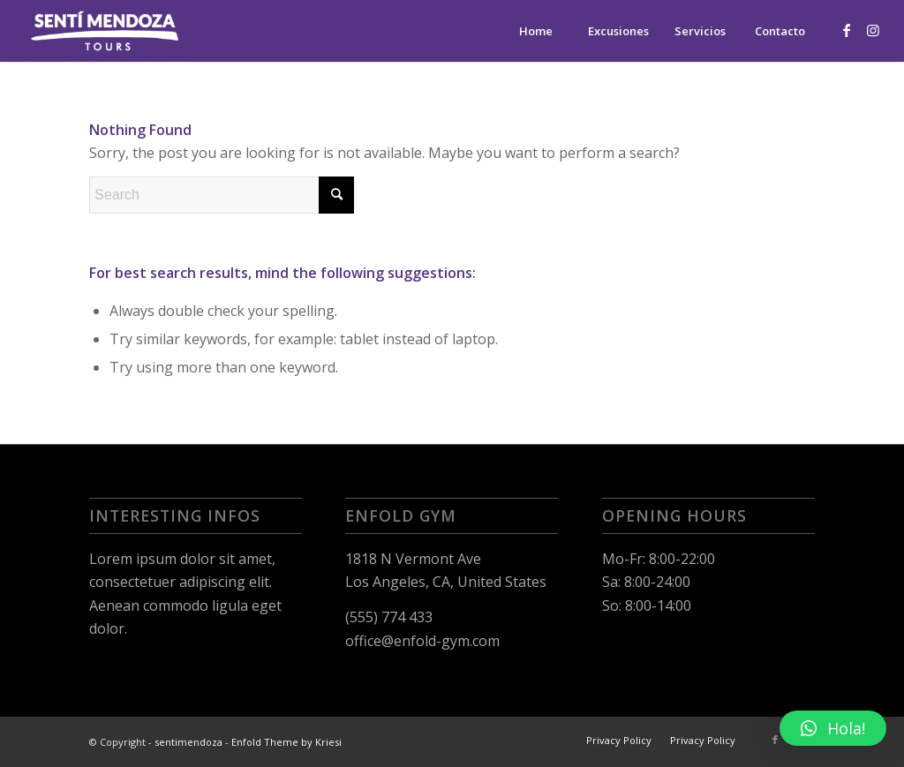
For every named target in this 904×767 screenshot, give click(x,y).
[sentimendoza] (104, 31)
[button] (833, 728)
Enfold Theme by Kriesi (286, 741)
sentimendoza (188, 741)
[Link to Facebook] (846, 30)
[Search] (221, 195)
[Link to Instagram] (873, 30)
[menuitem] (536, 31)
